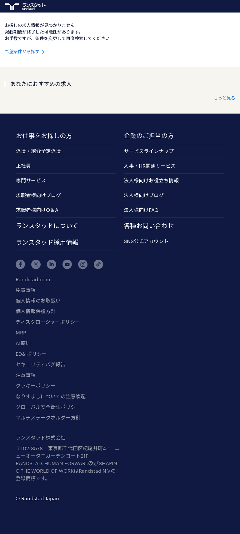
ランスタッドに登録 (209, 6)
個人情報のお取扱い (38, 300)
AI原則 (23, 343)
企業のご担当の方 (149, 135)
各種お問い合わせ (149, 225)
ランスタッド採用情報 (47, 242)
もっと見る (224, 97)
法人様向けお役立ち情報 (151, 180)
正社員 (23, 166)
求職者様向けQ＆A (37, 210)
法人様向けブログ (144, 195)
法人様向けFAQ (141, 210)
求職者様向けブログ (38, 195)
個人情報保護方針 (36, 311)
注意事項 (26, 375)
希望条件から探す (25, 51)
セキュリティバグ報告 (40, 364)
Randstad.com (33, 279)
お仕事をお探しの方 (44, 135)
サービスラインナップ (149, 151)
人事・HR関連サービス (150, 166)
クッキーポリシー (36, 386)
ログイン (220, 7)
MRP (21, 332)
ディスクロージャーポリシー (48, 322)
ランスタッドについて (47, 225)
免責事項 (26, 290)
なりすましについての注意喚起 (51, 396)
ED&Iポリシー (31, 354)
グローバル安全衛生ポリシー (48, 407)
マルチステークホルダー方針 (48, 417)
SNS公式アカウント (146, 241)
